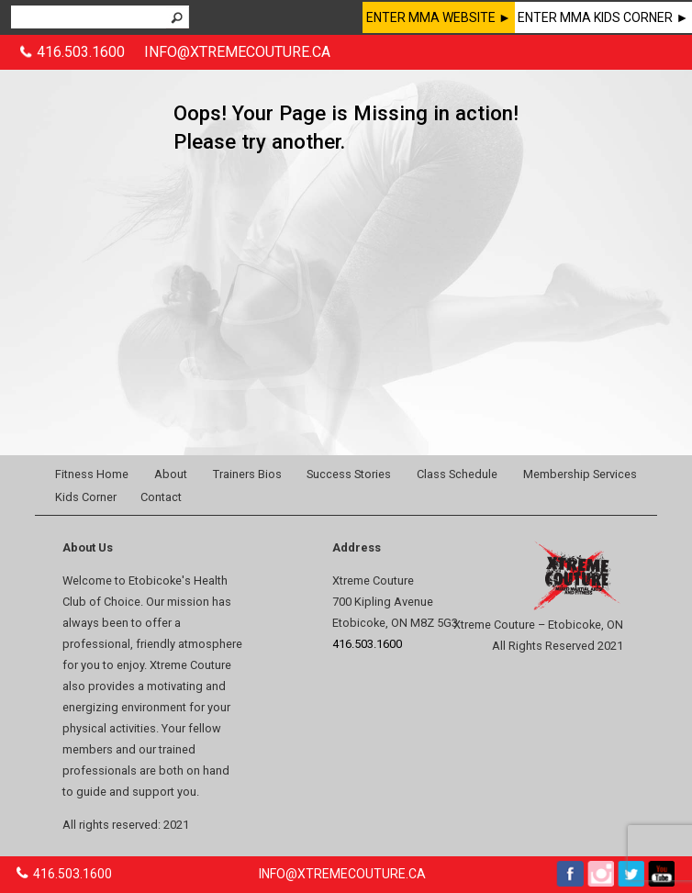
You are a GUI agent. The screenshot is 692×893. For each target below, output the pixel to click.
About (170, 474)
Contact (161, 497)
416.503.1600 (81, 52)
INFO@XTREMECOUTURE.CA (237, 52)
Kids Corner (86, 497)
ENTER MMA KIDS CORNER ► (603, 17)
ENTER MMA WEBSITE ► (438, 17)
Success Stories (349, 474)
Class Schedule (457, 474)
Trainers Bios (247, 474)
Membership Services (580, 474)
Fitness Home (91, 474)
